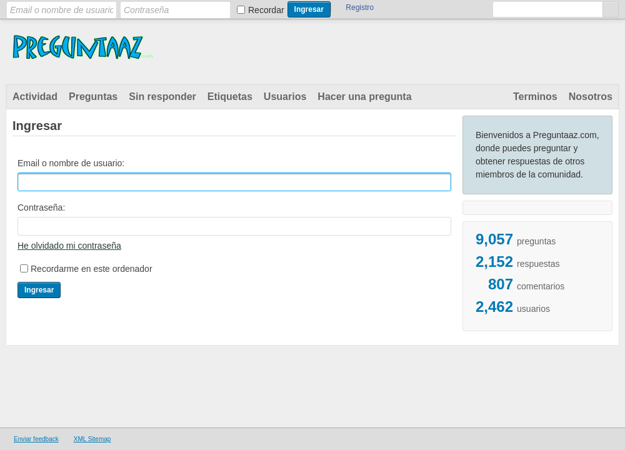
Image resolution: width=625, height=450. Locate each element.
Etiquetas (230, 96)
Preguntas (93, 96)
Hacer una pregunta (364, 96)
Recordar (266, 10)
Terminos (535, 96)
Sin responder (162, 96)
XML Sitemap (92, 439)
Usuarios (285, 96)
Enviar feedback (36, 439)
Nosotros (590, 96)
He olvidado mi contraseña (69, 246)
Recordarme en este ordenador (91, 269)
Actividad (35, 96)
